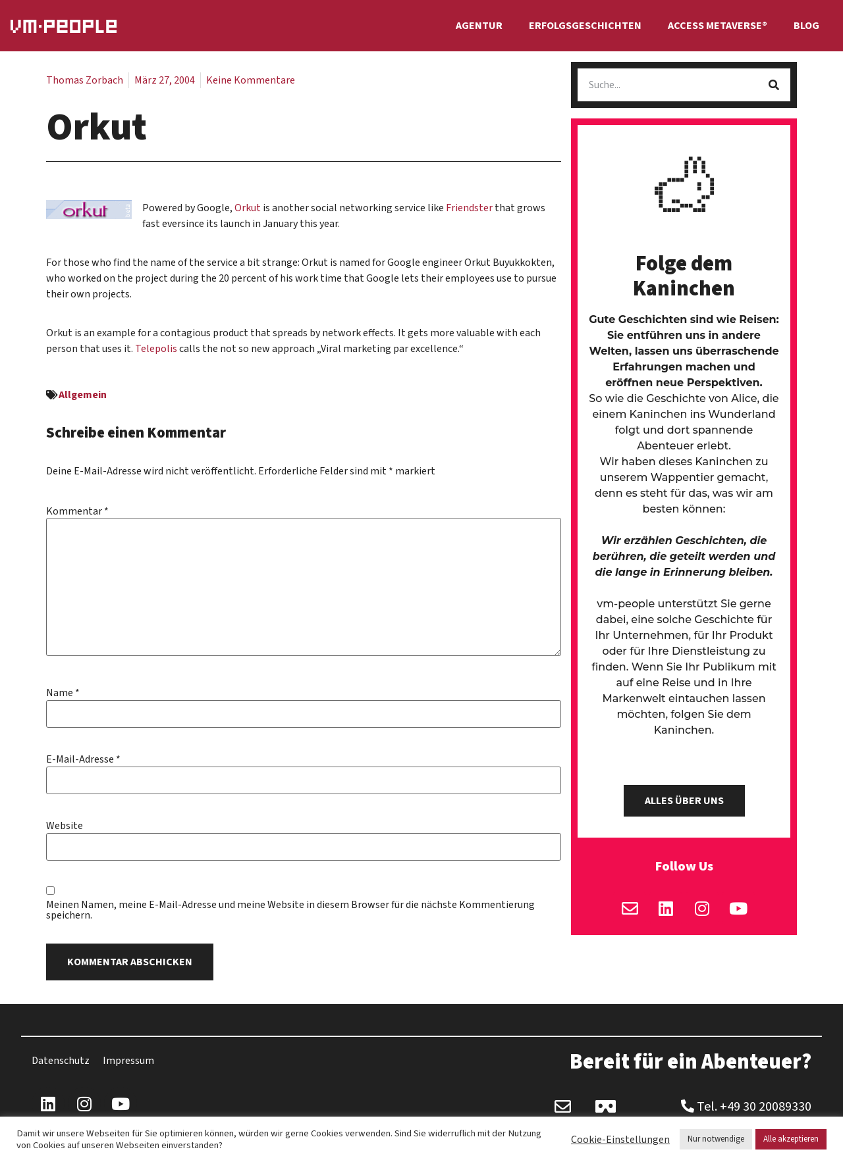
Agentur (479, 25)
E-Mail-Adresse (83, 759)
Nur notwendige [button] (716, 1139)
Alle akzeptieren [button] (791, 1139)
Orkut (247, 208)
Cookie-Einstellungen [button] (620, 1140)
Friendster (470, 208)
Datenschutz (61, 1060)
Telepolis (157, 348)
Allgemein (83, 395)
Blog (806, 25)
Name (63, 693)
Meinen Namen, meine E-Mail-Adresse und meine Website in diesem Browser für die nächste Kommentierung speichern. (290, 910)
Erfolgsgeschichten (585, 25)
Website (64, 826)
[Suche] (773, 84)
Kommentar (77, 511)
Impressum (128, 1060)
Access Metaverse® (717, 25)
